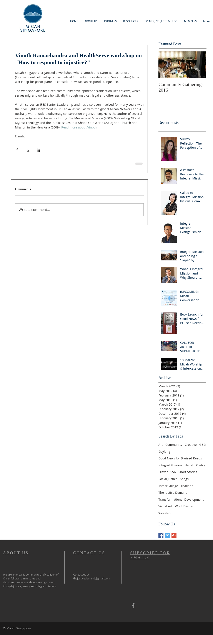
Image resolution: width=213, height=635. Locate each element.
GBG (202, 445)
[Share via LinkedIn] (38, 150)
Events (20, 136)
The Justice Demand (173, 492)
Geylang (164, 451)
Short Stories (187, 472)
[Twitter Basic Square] (167, 535)
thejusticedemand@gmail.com (91, 578)
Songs (184, 479)
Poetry (200, 465)
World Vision (184, 506)
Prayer (163, 472)
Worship (164, 513)
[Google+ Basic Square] (173, 535)
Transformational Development (181, 499)
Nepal (189, 465)
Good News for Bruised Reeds (180, 458)
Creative (191, 445)
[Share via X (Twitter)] (28, 150)
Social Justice (167, 479)
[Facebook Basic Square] (160, 535)
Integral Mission (170, 465)
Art (160, 445)
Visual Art (165, 506)
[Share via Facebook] (17, 150)
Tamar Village (168, 486)
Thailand (187, 486)
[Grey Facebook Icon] (133, 605)
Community (173, 445)
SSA (173, 472)
